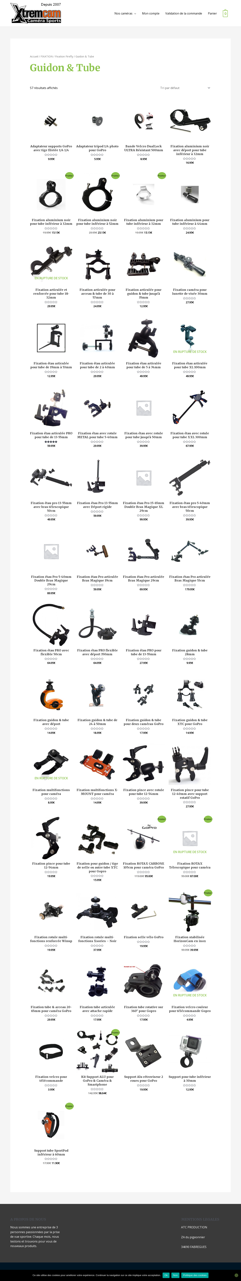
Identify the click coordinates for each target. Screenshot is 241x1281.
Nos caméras (123, 13)
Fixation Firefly (64, 56)
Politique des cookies (194, 1275)
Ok (166, 1275)
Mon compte (150, 13)
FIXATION (47, 56)
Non (175, 1275)
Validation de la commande (183, 13)
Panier (212, 13)
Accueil (34, 56)
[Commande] (184, 87)
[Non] (236, 1275)
